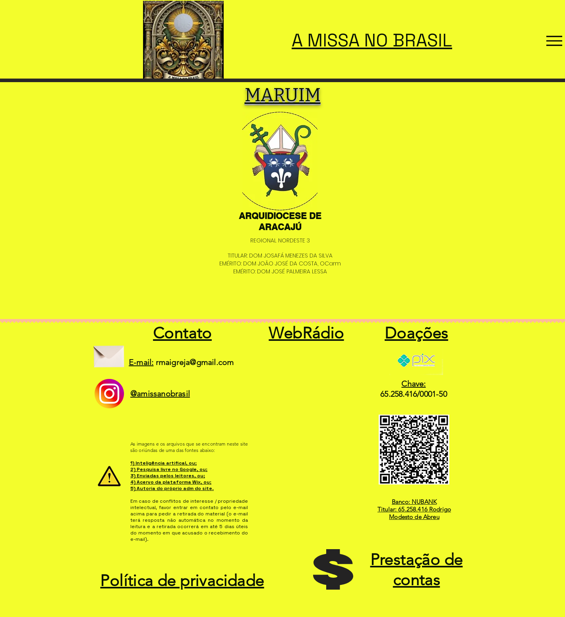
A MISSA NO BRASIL (372, 40)
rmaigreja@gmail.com (195, 362)
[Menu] (554, 41)
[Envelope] (108, 353)
